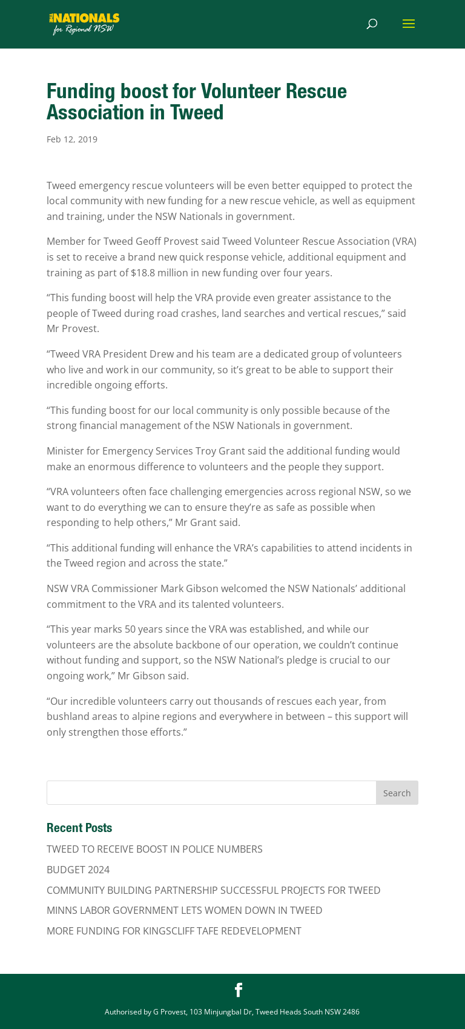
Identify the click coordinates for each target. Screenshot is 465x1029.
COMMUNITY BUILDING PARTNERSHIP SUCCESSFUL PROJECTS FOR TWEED (214, 890)
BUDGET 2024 (78, 869)
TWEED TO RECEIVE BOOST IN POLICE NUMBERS (155, 849)
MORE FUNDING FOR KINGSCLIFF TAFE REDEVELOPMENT (174, 930)
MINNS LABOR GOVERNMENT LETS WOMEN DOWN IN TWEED (185, 910)
